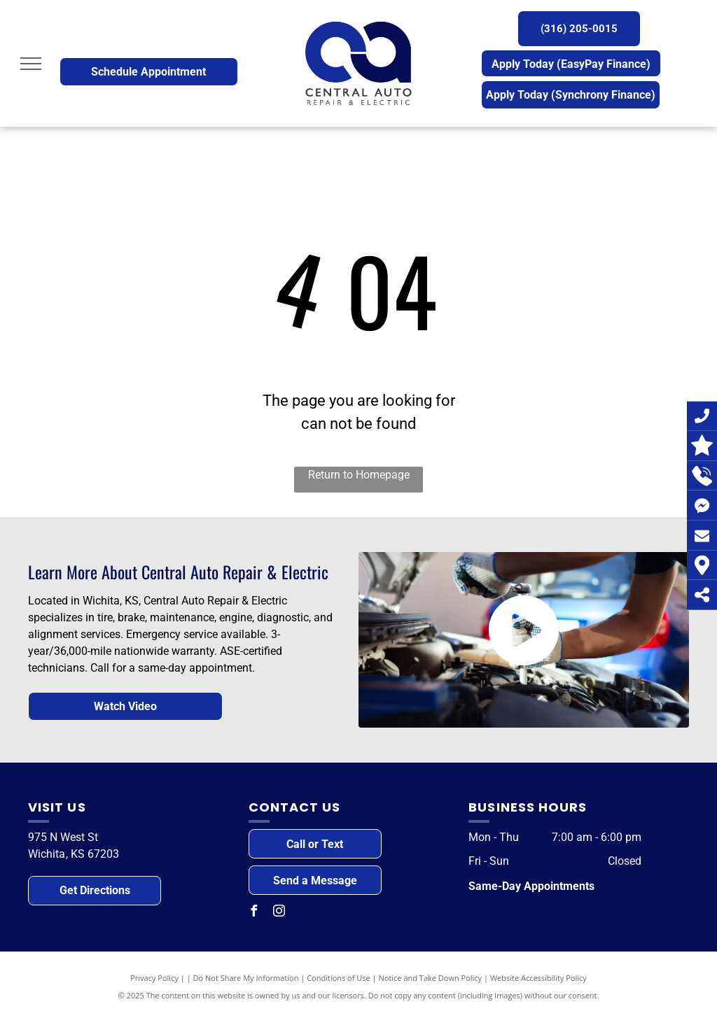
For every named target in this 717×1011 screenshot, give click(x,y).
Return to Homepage (359, 474)
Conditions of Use (338, 978)
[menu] (31, 63)
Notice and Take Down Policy (430, 978)
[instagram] (279, 913)
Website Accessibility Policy (538, 978)
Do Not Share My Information (246, 978)
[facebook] (254, 913)
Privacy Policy (154, 978)
